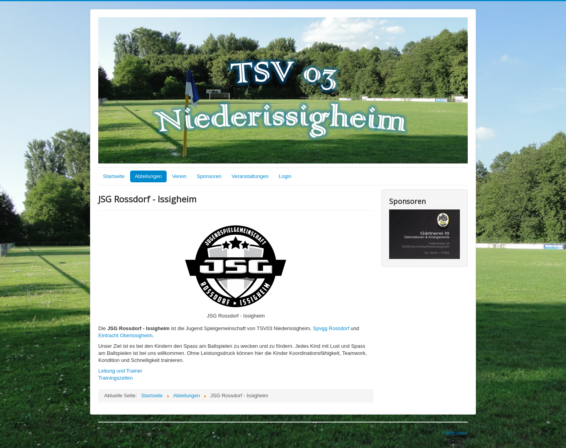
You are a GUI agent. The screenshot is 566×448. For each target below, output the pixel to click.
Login (285, 176)
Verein (179, 176)
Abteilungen (148, 176)
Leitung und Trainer (120, 371)
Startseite (114, 176)
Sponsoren (209, 176)
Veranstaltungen (250, 176)
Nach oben (455, 433)
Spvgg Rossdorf (331, 328)
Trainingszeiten (115, 378)
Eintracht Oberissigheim (125, 335)
